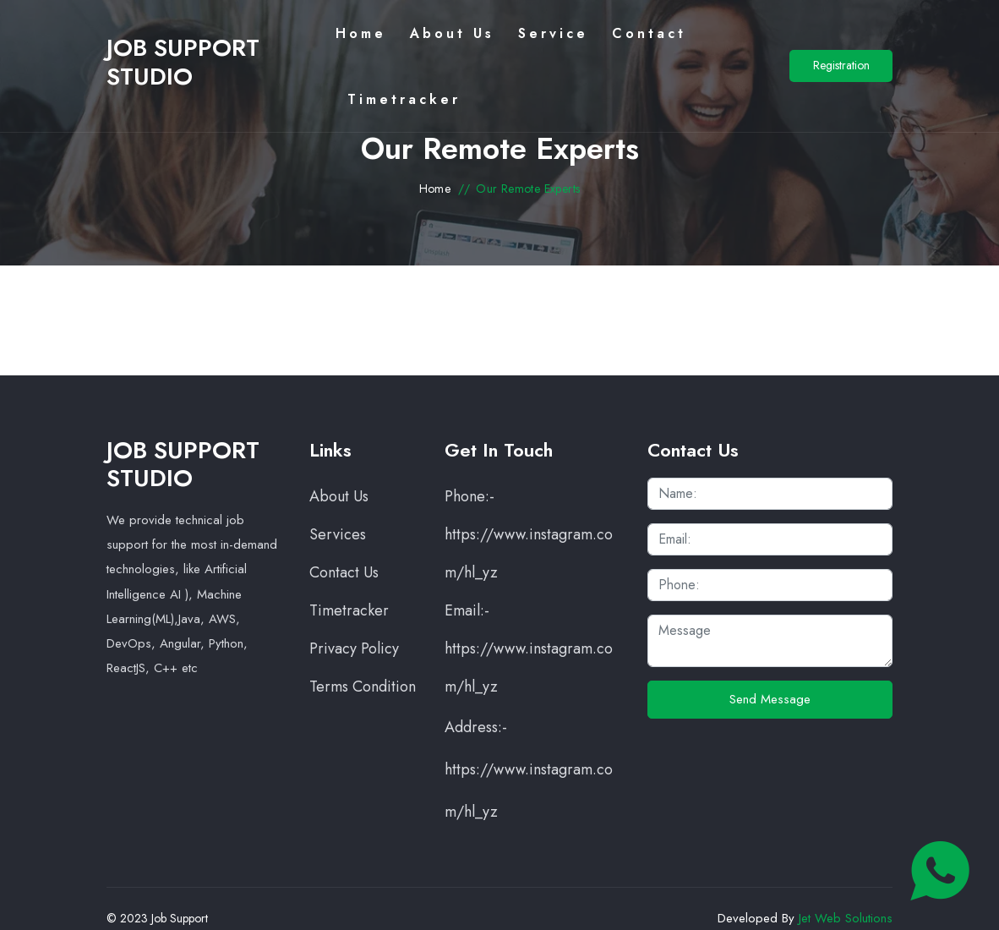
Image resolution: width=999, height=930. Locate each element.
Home (435, 188)
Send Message (770, 699)
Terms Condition (362, 687)
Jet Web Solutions (846, 918)
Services (337, 534)
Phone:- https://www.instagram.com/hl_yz (529, 534)
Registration (841, 65)
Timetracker (349, 610)
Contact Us (344, 572)
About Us (338, 496)
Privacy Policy (354, 648)
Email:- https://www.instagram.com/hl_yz (529, 648)
